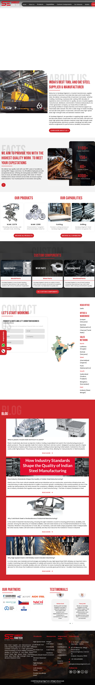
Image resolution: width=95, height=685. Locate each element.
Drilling (83, 224)
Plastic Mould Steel (39, 655)
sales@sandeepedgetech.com (79, 664)
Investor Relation (60, 662)
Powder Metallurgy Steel (39, 674)
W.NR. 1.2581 (36, 224)
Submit (8, 348)
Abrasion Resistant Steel (39, 659)
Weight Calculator (50, 643)
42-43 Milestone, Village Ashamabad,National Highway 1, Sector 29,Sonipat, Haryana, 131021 (80, 652)
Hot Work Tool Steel (38, 651)
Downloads (50, 647)
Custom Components (64, 4)
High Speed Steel (39, 642)
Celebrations (62, 655)
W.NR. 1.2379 (12, 224)
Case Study (50, 650)
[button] (70, 623)
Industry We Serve (62, 651)
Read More (47, 453)
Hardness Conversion (50, 654)
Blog (59, 658)
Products (40, 4)
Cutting (59, 224)
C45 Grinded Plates (37, 669)
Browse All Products (23, 236)
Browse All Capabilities (71, 236)
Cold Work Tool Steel (38, 646)
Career (60, 644)
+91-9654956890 (77, 659)
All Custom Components (47, 292)
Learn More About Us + (59, 130)
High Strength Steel (38, 664)
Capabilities (50, 4)
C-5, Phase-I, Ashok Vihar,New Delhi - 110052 (80, 643)
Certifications (62, 647)
